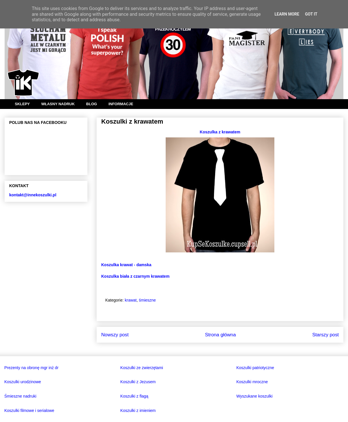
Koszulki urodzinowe (22, 381)
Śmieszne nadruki (20, 396)
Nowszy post (115, 334)
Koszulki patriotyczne (255, 367)
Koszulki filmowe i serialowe (29, 410)
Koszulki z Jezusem (138, 381)
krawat (131, 300)
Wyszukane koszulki (254, 396)
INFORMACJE (120, 104)
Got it (311, 14)
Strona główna (220, 334)
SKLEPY (22, 104)
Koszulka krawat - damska (126, 264)
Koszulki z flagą (134, 396)
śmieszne (147, 300)
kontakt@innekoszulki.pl (32, 195)
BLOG (91, 104)
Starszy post (325, 334)
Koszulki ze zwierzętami (141, 367)
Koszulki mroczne (252, 381)
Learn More (286, 14)
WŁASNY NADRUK (58, 104)
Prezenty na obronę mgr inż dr (31, 367)
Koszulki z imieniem (138, 410)
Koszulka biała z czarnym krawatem (135, 276)
